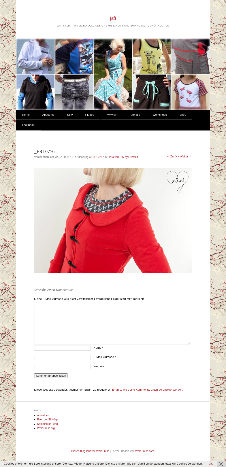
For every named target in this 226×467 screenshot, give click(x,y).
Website (99, 366)
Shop (182, 114)
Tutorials (134, 114)
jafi (113, 18)
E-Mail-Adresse (105, 357)
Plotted (89, 114)
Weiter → (186, 156)
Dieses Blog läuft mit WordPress (90, 451)
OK (211, 463)
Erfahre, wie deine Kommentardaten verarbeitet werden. (147, 389)
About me (48, 114)
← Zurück (173, 156)
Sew (70, 114)
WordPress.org (46, 428)
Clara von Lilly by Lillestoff (122, 157)
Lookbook (28, 125)
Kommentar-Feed (47, 423)
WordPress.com (144, 451)
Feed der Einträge (47, 419)
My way (112, 114)
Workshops (160, 114)
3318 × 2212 (96, 157)
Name (98, 347)
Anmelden (43, 415)
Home (26, 114)
